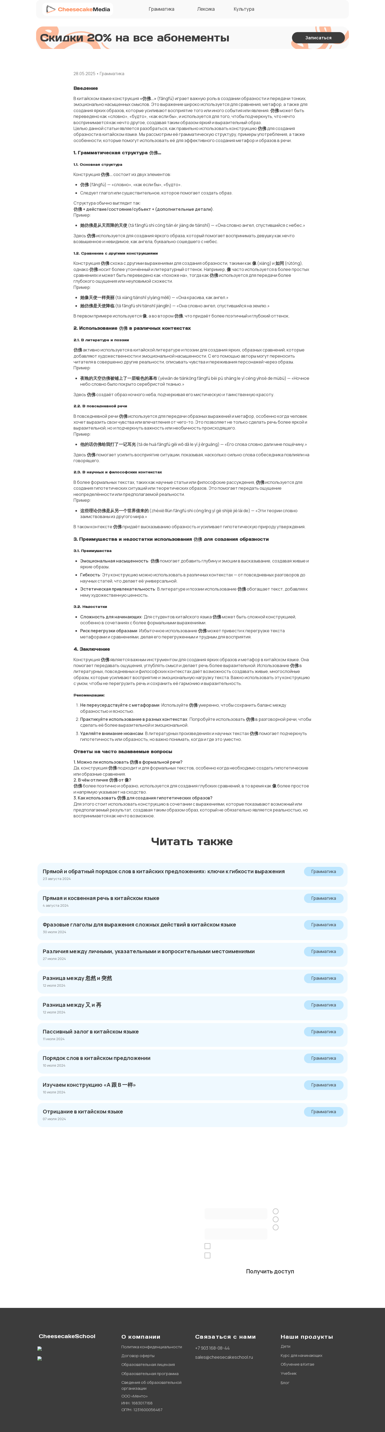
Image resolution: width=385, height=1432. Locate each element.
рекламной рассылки (310, 1255)
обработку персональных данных (265, 1246)
